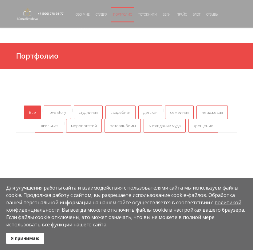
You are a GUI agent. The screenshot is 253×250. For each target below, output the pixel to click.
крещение (203, 126)
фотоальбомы (122, 126)
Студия (101, 14)
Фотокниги (147, 14)
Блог (196, 14)
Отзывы (212, 14)
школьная (49, 126)
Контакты (83, 29)
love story (57, 112)
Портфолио (122, 14)
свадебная (120, 112)
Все (32, 112)
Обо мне (83, 14)
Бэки (167, 14)
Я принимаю (25, 238)
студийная (88, 112)
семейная (179, 112)
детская (150, 112)
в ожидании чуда (164, 126)
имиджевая (212, 112)
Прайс (181, 14)
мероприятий (84, 126)
